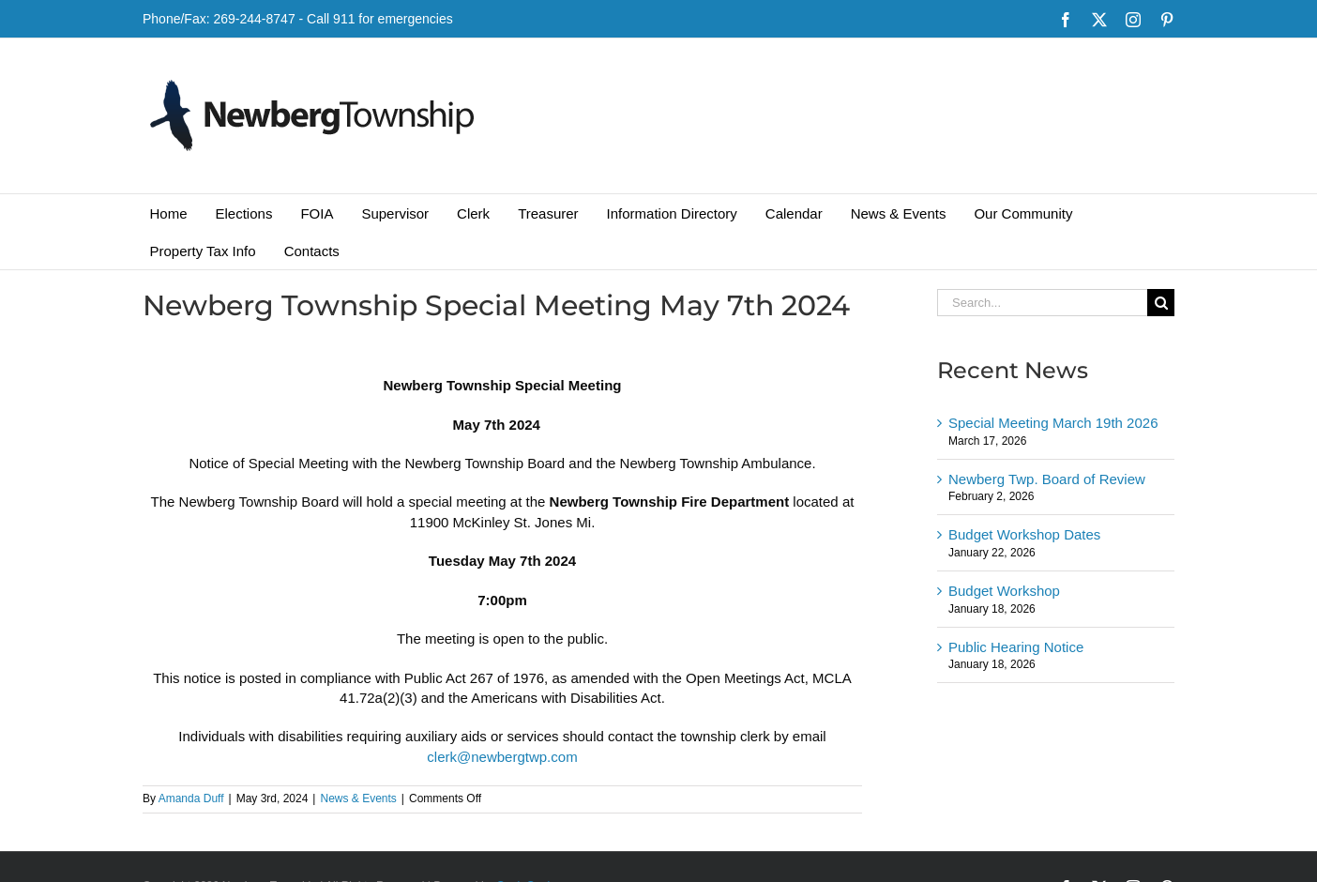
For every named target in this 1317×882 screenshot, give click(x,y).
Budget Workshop (1004, 591)
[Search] (1160, 302)
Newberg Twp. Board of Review (1046, 479)
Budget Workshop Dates (1024, 534)
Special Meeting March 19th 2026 (1053, 423)
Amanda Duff (191, 798)
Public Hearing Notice (1015, 647)
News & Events (358, 798)
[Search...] (1042, 302)
